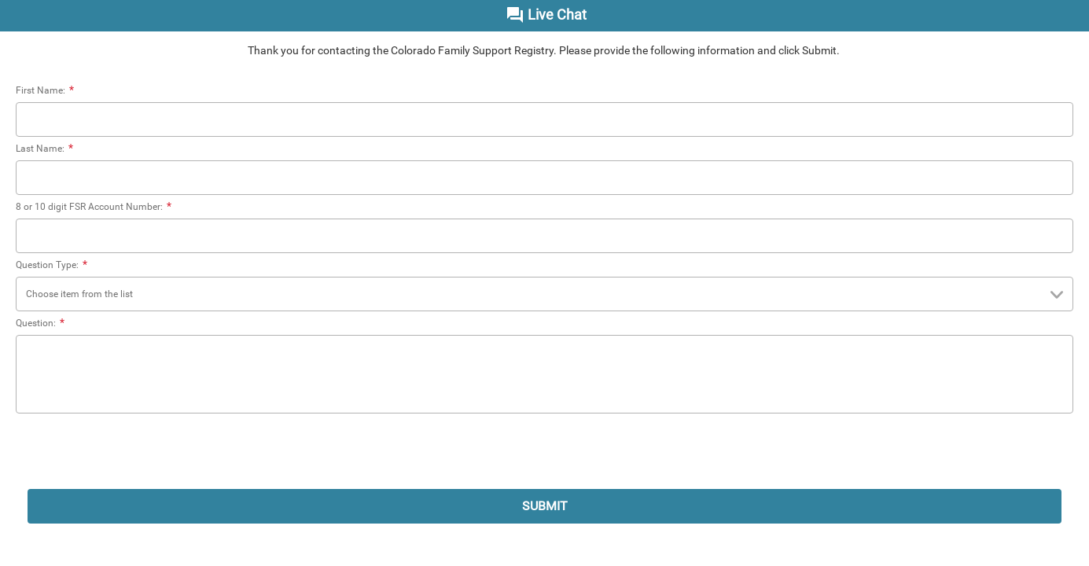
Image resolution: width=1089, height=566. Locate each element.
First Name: (47, 90)
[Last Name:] (544, 177)
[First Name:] (544, 119)
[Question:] (544, 374)
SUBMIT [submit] (545, 505)
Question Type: (53, 264)
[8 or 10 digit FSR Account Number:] (544, 236)
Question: (42, 323)
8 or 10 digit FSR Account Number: (95, 206)
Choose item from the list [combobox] (547, 295)
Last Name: (46, 148)
